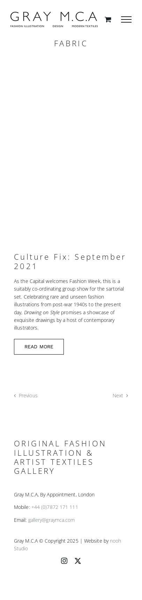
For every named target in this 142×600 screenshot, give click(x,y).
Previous (28, 395)
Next (118, 395)
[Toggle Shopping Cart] (108, 19)
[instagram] (64, 561)
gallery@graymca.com (51, 520)
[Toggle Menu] (126, 19)
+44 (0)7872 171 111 (54, 507)
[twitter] (78, 561)
